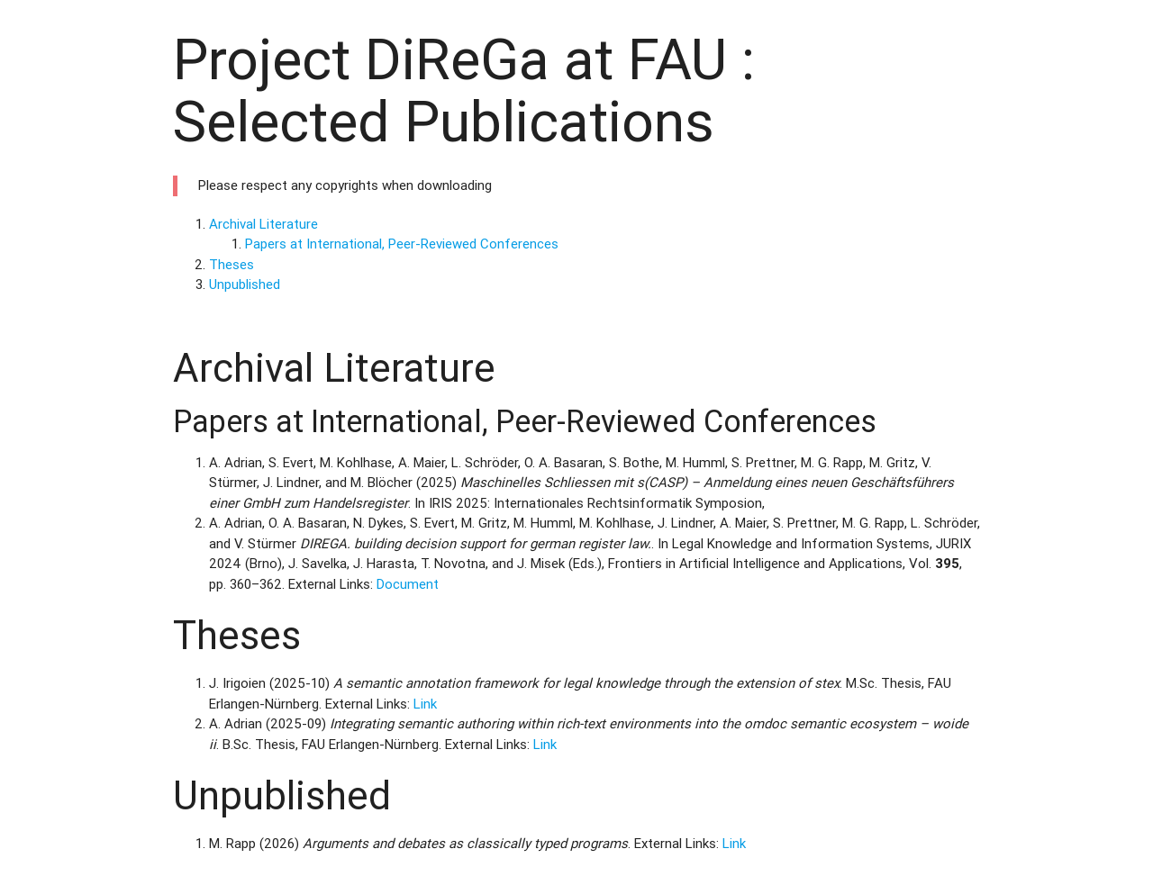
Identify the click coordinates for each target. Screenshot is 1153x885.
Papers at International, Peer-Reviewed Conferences (401, 243)
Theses (231, 264)
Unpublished (244, 284)
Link (425, 703)
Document (408, 583)
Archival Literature (263, 223)
